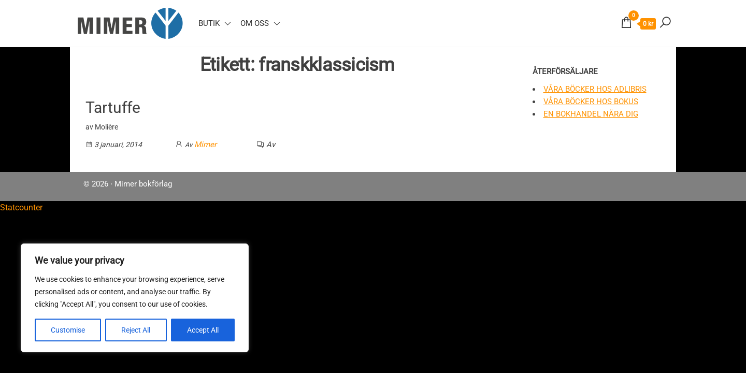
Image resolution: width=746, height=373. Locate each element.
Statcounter (21, 207)
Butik (209, 23)
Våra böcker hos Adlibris (595, 89)
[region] (135, 297)
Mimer (205, 144)
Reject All (135, 330)
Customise (68, 330)
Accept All (203, 330)
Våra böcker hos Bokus (590, 101)
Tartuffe (112, 107)
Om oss (254, 23)
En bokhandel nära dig (590, 114)
